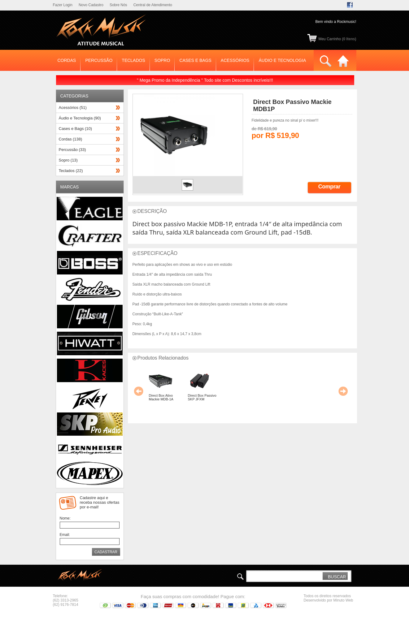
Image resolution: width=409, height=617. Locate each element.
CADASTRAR (105, 552)
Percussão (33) (72, 149)
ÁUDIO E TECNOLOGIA (282, 60)
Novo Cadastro (91, 5)
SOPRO (162, 60)
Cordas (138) (70, 139)
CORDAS (67, 60)
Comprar (329, 186)
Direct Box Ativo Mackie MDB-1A (161, 397)
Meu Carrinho (337, 39)
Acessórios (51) (73, 107)
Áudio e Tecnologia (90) (80, 118)
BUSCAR (337, 576)
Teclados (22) (71, 170)
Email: (65, 535)
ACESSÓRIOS (235, 60)
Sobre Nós (118, 5)
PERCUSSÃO (98, 60)
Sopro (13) (68, 160)
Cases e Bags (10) (75, 128)
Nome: (65, 518)
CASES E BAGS (195, 60)
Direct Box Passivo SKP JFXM (202, 397)
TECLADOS (133, 60)
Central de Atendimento (152, 5)
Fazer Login (62, 5)
